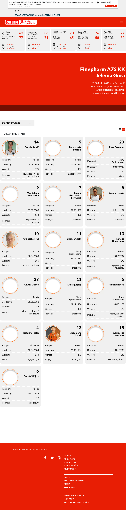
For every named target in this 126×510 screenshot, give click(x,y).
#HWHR (18, 10)
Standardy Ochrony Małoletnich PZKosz (38, 15)
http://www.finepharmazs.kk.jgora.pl (107, 93)
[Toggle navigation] (121, 22)
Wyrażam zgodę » (110, 6)
